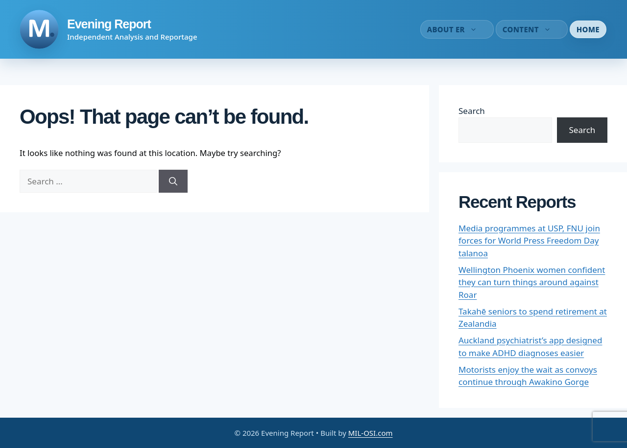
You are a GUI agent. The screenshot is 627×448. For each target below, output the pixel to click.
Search (471, 110)
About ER (457, 29)
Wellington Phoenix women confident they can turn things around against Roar (531, 282)
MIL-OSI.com (370, 433)
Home (588, 29)
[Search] (173, 181)
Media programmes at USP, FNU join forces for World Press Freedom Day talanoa (529, 241)
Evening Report (109, 24)
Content (532, 29)
